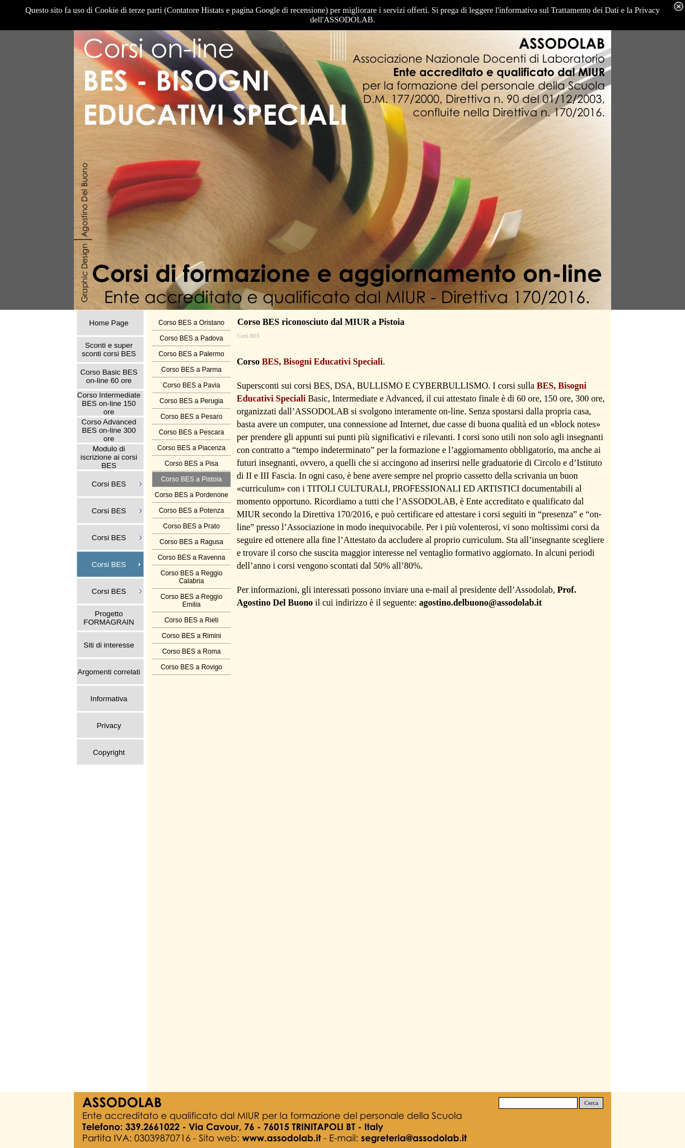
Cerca (591, 1103)
